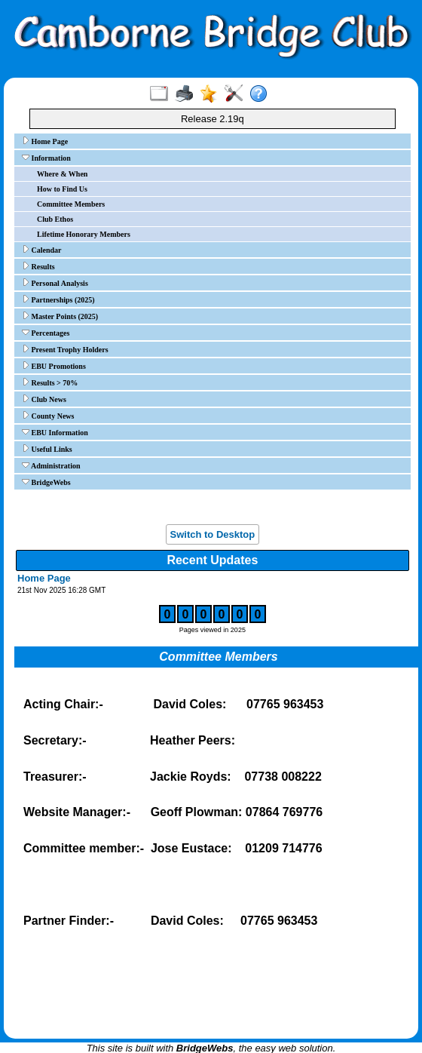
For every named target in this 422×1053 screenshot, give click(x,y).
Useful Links (47, 448)
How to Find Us (62, 189)
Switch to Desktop (212, 534)
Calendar (42, 249)
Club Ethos (55, 219)
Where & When (62, 174)
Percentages (45, 332)
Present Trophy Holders (65, 349)
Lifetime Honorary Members (83, 234)
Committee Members (71, 204)
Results (38, 266)
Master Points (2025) (60, 316)
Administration (51, 465)
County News (48, 415)
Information (46, 157)
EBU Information (55, 432)
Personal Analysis (55, 282)
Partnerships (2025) (58, 299)
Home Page (45, 141)
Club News (44, 399)
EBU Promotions (54, 365)
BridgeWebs (46, 482)
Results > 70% (50, 382)
